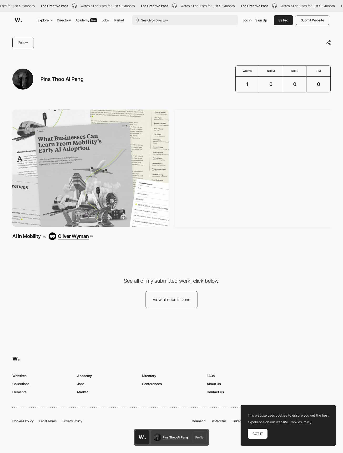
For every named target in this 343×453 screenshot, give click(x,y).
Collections (20, 384)
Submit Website (312, 20)
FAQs (211, 376)
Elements (19, 392)
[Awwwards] (18, 20)
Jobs (105, 20)
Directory (64, 20)
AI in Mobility (26, 236)
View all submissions (171, 299)
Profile (199, 437)
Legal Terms (48, 421)
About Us (214, 384)
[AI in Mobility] (90, 168)
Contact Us (215, 392)
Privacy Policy (72, 421)
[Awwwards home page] (142, 437)
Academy (86, 20)
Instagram (219, 421)
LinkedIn (238, 421)
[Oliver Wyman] (71, 236)
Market (119, 20)
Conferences (152, 384)
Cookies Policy (23, 421)
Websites (19, 376)
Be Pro (283, 20)
